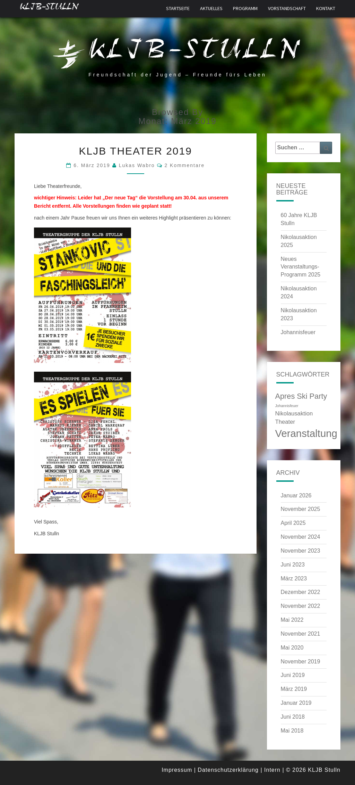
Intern (272, 770)
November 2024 (300, 537)
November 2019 (300, 661)
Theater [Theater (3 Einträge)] (285, 422)
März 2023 (294, 578)
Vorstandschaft (287, 8)
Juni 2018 (293, 717)
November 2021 (300, 634)
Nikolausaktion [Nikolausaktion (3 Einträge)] (294, 413)
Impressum (177, 770)
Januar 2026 (296, 495)
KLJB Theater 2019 (135, 151)
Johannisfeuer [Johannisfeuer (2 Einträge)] (286, 406)
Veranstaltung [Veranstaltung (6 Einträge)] (306, 433)
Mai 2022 (292, 620)
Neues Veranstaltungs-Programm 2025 (301, 267)
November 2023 (300, 551)
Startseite (178, 8)
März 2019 (294, 689)
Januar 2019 (296, 703)
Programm (245, 8)
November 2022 (300, 606)
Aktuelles (211, 8)
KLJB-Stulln (49, 8)
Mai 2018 (292, 731)
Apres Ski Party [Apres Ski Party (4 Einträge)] (301, 396)
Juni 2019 (293, 675)
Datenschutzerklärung (228, 770)
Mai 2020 (292, 648)
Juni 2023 (293, 565)
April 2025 (293, 523)
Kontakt (325, 8)
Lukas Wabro (137, 165)
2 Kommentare (184, 165)
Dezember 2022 (300, 592)
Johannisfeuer (298, 332)
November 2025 (300, 509)
